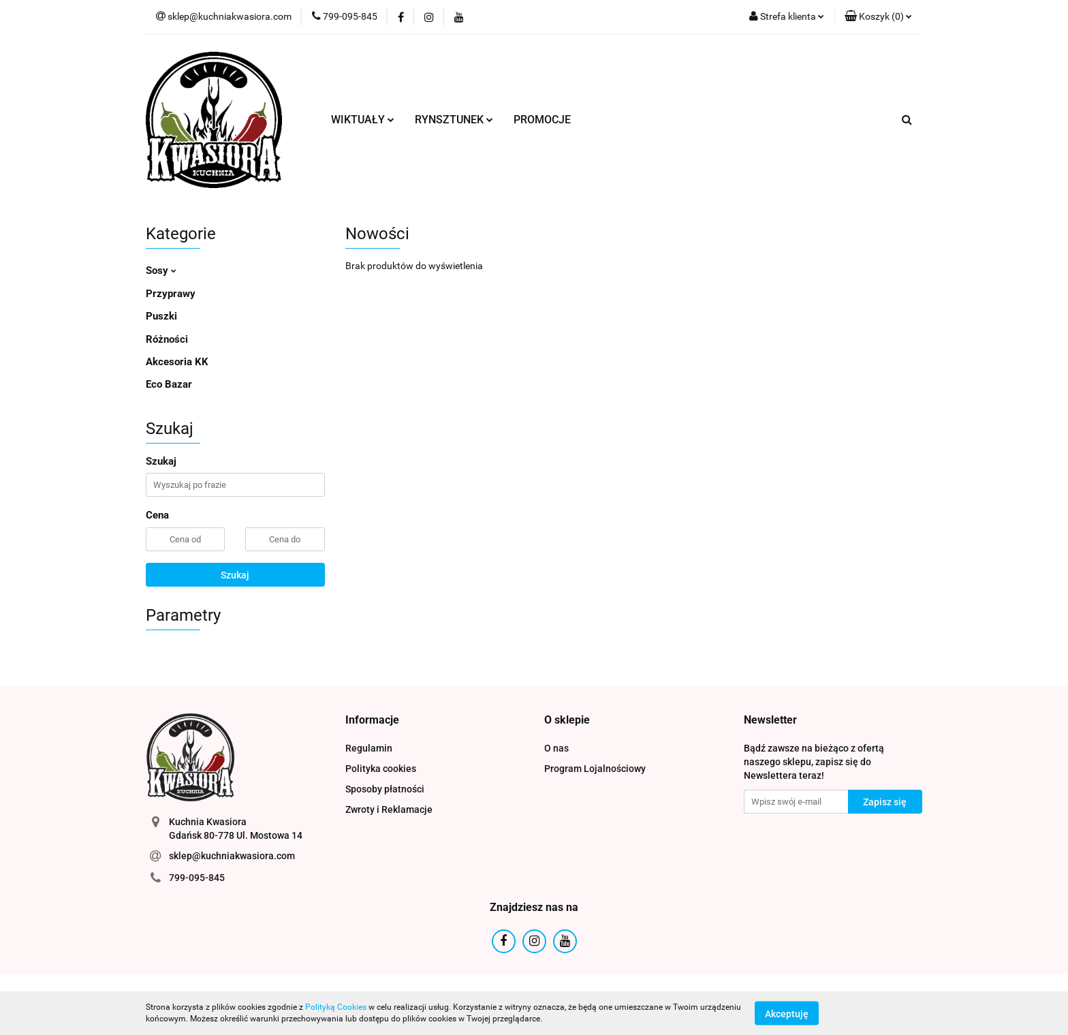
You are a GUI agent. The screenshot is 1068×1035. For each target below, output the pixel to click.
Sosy (161, 270)
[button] (878, 17)
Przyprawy (170, 294)
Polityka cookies (380, 768)
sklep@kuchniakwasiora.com (232, 855)
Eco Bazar (169, 384)
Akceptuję (786, 1013)
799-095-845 (197, 877)
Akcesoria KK (177, 362)
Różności (167, 339)
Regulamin (368, 748)
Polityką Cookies (335, 1007)
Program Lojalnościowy (595, 768)
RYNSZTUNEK (454, 119)
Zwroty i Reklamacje (389, 809)
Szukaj (235, 575)
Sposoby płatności (384, 789)
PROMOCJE (542, 119)
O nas (556, 748)
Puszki (161, 316)
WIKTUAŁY (362, 119)
